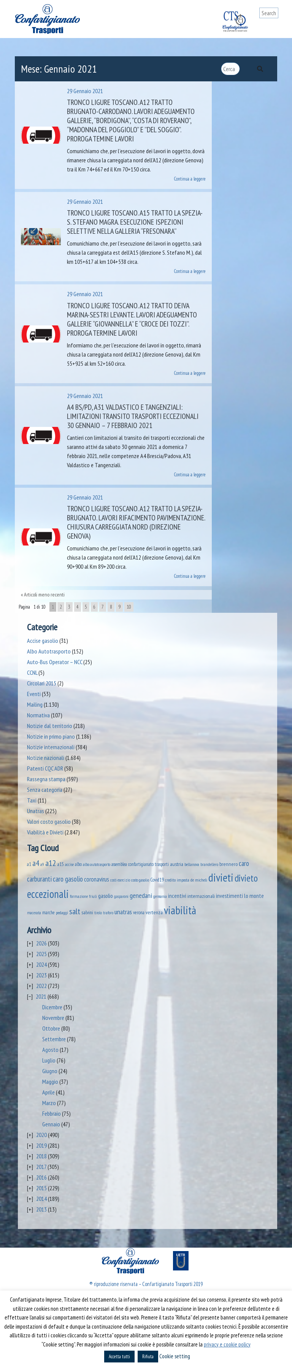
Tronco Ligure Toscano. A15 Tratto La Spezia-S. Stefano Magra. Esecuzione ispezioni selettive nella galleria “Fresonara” (135, 222)
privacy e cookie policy (227, 1344)
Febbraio (51, 1113)
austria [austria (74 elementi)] (176, 863)
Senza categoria (44, 789)
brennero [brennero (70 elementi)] (228, 864)
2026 (41, 943)
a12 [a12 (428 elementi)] (50, 863)
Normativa (38, 715)
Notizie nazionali (45, 757)
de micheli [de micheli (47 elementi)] (198, 880)
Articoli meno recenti (44, 594)
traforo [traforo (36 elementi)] (108, 912)
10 (129, 607)
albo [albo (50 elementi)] (78, 864)
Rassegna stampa (46, 779)
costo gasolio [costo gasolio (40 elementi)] (140, 880)
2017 (41, 1166)
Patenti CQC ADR (45, 768)
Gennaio (51, 1124)
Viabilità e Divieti (45, 832)
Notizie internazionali (51, 747)
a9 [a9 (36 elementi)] (42, 864)
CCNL (32, 672)
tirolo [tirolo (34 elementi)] (98, 912)
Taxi (31, 800)
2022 (41, 986)
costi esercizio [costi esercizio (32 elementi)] (120, 880)
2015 (41, 1188)
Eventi (34, 694)
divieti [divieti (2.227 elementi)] (220, 877)
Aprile (48, 1092)
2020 (41, 1135)
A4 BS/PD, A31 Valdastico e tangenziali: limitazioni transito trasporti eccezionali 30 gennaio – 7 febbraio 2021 (132, 416)
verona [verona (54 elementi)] (138, 912)
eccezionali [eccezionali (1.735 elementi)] (48, 894)
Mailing (35, 704)
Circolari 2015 (41, 683)
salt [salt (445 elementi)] (74, 911)
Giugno (49, 1071)
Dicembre (52, 1007)
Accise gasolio (42, 640)
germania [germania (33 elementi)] (160, 896)
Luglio (49, 1060)
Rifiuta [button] (148, 1356)
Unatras (35, 811)
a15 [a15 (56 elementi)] (60, 864)
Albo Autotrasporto (49, 651)
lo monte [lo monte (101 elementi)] (254, 895)
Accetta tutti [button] (119, 1356)
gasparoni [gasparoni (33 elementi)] (121, 896)
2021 (41, 996)
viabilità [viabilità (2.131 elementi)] (180, 910)
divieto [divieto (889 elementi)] (246, 878)
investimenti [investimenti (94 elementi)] (229, 895)
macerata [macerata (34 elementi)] (34, 912)
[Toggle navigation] (272, 27)
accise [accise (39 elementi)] (69, 864)
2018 (41, 1156)
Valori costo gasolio (49, 821)
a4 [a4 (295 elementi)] (35, 863)
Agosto (50, 1049)
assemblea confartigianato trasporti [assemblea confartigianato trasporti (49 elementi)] (140, 864)
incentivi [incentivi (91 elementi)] (177, 895)
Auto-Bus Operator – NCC (54, 662)
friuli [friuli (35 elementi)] (93, 896)
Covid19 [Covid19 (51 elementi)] (157, 880)
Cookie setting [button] (174, 1356)
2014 (41, 1198)
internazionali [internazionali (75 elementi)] (201, 895)
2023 (41, 975)
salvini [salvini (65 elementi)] (87, 912)
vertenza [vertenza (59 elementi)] (154, 912)
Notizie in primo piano (51, 736)
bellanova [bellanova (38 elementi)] (191, 864)
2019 (41, 1145)
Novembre (53, 1017)
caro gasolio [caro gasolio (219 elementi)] (68, 878)
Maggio (50, 1081)
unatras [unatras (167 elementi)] (123, 911)
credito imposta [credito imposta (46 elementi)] (177, 880)
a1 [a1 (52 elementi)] (29, 864)
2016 (41, 1177)
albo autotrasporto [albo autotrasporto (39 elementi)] (96, 864)
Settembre (54, 1039)
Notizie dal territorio (49, 725)
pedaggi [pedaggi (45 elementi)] (62, 912)
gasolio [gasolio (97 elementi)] (105, 895)
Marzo (49, 1103)
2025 (41, 954)
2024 (41, 964)
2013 (41, 1209)
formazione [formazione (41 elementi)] (79, 896)
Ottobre (51, 1028)
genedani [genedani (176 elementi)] (141, 895)
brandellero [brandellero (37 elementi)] (209, 864)
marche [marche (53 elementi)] (48, 912)
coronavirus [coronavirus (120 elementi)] (96, 879)
